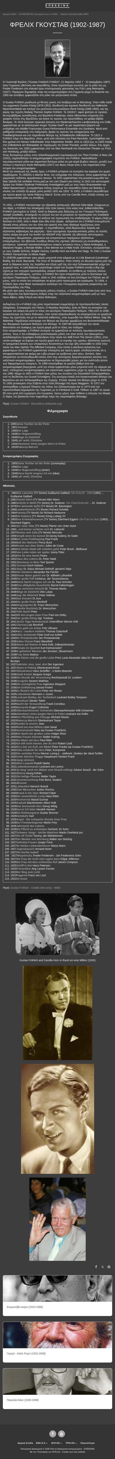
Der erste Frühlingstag (30, 539)
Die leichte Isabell (27, 852)
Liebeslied (22, 786)
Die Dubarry (23, 516)
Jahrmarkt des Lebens (30, 825)
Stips (19, 568)
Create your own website (73, 1452)
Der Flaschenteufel (77, 502)
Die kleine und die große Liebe (35, 657)
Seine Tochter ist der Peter (32, 423)
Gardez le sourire (27, 723)
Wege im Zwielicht (28, 437)
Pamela (21, 512)
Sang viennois (25, 760)
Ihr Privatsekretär (27, 637)
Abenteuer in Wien (27, 562)
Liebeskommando (27, 766)
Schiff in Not (24, 865)
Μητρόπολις (24, 855)
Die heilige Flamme (28, 776)
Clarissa (21, 624)
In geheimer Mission (29, 651)
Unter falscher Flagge (29, 756)
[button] (4, 5)
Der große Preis (26, 601)
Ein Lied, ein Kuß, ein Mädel (33, 746)
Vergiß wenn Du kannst (30, 535)
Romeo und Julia (27, 532)
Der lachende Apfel (28, 506)
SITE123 (56, 1452)
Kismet (22, 782)
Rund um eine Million (29, 727)
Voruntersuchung (27, 779)
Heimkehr (22, 815)
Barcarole (22, 707)
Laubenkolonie (25, 509)
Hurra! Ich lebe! (26, 809)
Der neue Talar (25, 525)
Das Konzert (24, 598)
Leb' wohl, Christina (29, 440)
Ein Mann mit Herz (27, 740)
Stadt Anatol (24, 674)
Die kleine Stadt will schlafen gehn (37, 549)
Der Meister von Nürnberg (32, 839)
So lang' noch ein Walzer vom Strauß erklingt (44, 769)
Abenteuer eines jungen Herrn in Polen (41, 443)
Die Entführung (25, 687)
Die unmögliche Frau (29, 684)
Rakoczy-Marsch (27, 446)
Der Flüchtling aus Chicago (33, 717)
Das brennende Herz (29, 806)
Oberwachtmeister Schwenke (34, 710)
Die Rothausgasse (27, 812)
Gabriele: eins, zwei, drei (31, 664)
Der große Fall (25, 578)
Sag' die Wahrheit (27, 595)
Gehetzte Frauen (26, 842)
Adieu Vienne (24, 641)
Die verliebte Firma (28, 753)
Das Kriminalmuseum (29, 519)
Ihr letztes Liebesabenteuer (33, 845)
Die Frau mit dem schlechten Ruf (36, 862)
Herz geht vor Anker (28, 628)
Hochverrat (23, 799)
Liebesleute (23, 694)
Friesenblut (23, 868)
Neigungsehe (24, 605)
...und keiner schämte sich (32, 529)
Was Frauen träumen (29, 736)
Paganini (21, 875)
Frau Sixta (22, 654)
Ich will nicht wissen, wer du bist (36, 743)
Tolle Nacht (23, 611)
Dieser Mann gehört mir (31, 575)
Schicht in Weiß (26, 502)
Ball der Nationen (27, 542)
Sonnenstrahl (24, 730)
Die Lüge (22, 430)
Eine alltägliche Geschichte (33, 585)
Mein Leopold (24, 763)
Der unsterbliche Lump (30, 796)
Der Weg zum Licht (28, 872)
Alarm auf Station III (28, 644)
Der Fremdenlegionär (29, 822)
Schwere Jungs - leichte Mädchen (37, 832)
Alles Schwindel (26, 634)
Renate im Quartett (28, 647)
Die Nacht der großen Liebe (33, 733)
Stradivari (22, 700)
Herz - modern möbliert (30, 631)
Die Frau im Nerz (89, 519)
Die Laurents (25, 492)
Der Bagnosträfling (29, 433)
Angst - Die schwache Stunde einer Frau (41, 819)
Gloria (21, 773)
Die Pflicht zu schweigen (31, 829)
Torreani (22, 427)
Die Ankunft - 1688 (82, 492)
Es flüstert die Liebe (28, 690)
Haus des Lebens (27, 558)
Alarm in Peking (26, 667)
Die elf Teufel (24, 835)
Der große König (26, 618)
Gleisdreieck (24, 670)
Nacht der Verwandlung (31, 703)
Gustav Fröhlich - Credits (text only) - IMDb (35, 887)
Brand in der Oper (27, 792)
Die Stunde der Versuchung (33, 677)
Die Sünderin (24, 572)
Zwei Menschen (26, 789)
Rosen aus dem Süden (30, 545)
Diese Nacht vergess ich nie (34, 473)
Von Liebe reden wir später (33, 552)
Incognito (22, 680)
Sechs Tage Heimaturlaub (32, 621)
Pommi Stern (24, 499)
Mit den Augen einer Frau (32, 614)
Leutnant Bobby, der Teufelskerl (36, 697)
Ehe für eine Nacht (27, 555)
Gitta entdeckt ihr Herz (30, 750)
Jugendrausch (25, 848)
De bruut (21, 878)
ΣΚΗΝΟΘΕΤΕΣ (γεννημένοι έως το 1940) (38, 14)
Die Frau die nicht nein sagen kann (38, 858)
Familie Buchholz (27, 608)
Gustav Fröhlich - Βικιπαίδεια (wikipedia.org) (36, 403)
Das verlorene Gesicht (30, 588)
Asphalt (21, 802)
